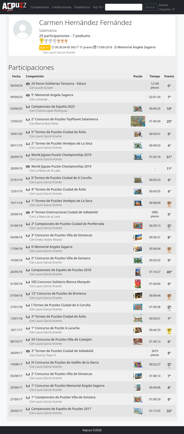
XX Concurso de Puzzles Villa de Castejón (61, 339)
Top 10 (97, 7)
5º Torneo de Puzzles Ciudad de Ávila (58, 132)
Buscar (150, 7)
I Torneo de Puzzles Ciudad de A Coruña (61, 305)
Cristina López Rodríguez (51, 111)
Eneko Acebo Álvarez (48, 240)
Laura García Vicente (62, 52)
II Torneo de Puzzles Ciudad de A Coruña (61, 178)
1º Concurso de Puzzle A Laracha (55, 328)
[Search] (123, 7)
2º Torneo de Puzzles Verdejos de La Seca (61, 143)
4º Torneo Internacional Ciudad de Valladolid (64, 212)
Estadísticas (82, 7)
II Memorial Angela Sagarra (135, 47)
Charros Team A (45, 355)
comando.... (42, 99)
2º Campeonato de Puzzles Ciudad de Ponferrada (67, 224)
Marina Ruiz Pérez (47, 123)
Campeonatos (39, 7)
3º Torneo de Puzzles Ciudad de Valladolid (62, 351)
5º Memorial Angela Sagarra (52, 95)
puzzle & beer (44, 88)
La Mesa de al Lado (47, 217)
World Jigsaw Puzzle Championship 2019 (61, 155)
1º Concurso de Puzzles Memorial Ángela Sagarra (68, 385)
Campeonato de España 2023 (53, 106)
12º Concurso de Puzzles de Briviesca (58, 293)
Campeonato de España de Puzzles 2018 (61, 270)
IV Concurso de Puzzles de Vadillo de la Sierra (65, 362)
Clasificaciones (61, 7)
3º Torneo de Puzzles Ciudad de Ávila (58, 316)
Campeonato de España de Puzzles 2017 (61, 409)
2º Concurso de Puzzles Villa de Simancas (61, 374)
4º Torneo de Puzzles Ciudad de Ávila (58, 189)
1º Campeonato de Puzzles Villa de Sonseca (63, 397)
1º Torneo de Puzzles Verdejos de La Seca (61, 201)
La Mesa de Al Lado (47, 171)
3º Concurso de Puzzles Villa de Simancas (61, 235)
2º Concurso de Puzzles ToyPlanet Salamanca (64, 119)
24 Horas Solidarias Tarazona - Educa (58, 83)
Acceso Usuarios (166, 7)
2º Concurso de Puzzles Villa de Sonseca (60, 258)
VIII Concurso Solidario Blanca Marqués (60, 282)
